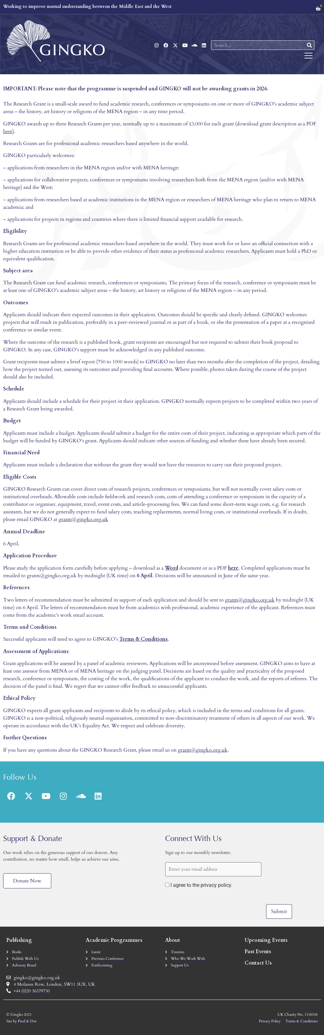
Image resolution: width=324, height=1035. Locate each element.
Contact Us (258, 962)
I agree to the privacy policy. (201, 885)
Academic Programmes (114, 940)
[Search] (309, 45)
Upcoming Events (266, 940)
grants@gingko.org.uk (83, 519)
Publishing (19, 940)
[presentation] (213, 906)
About (172, 940)
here (7, 131)
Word (171, 568)
